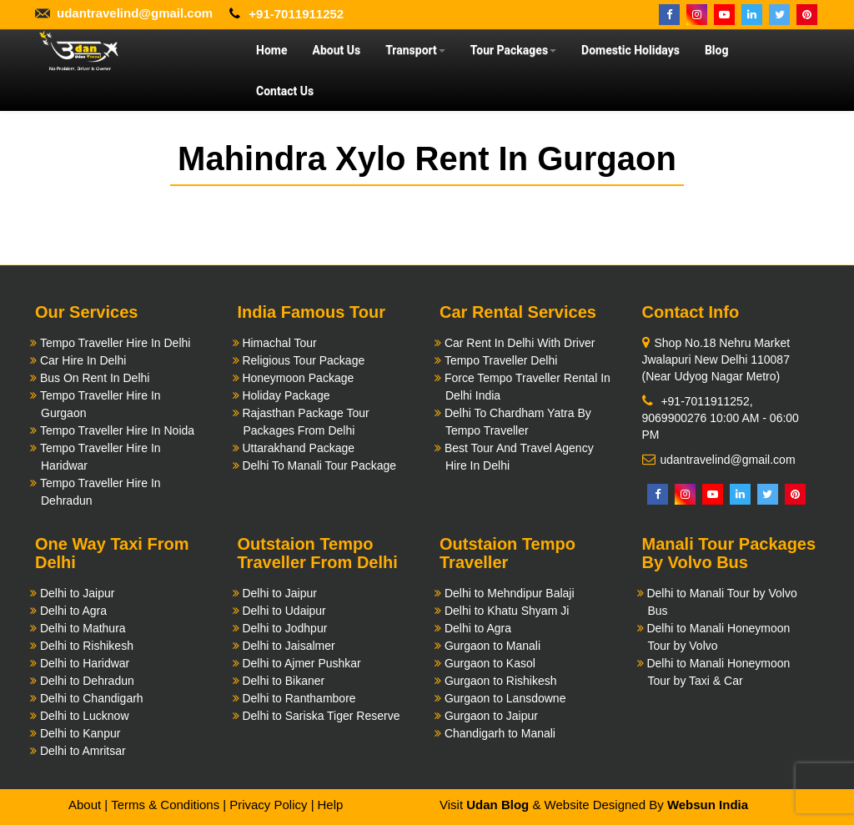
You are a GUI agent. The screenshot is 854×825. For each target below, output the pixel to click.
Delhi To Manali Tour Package (319, 465)
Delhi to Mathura (83, 628)
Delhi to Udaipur (283, 610)
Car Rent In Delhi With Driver (520, 343)
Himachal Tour (279, 343)
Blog (717, 50)
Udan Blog (497, 804)
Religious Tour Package (303, 360)
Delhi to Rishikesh (86, 645)
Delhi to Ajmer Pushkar (301, 663)
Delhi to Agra (73, 610)
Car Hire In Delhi (83, 360)
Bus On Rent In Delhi (95, 378)
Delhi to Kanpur (80, 733)
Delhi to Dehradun (87, 680)
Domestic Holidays (630, 50)
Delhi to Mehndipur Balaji (510, 593)
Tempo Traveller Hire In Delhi (115, 343)
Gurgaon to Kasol (490, 663)
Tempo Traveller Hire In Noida (117, 430)
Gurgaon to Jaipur (491, 715)
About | (88, 804)
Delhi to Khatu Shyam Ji (507, 610)
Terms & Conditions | (168, 804)
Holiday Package (285, 395)
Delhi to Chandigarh (91, 698)
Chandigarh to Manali (500, 733)
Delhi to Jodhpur (284, 628)
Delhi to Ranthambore (298, 698)
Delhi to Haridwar (84, 663)
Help (330, 804)
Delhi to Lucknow (84, 715)
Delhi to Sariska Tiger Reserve (320, 715)
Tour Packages (513, 50)
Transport (415, 50)
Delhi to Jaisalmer (288, 645)
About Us (336, 50)
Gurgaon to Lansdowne (505, 698)
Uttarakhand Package (298, 448)
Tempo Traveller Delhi (501, 360)
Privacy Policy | (271, 804)
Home (271, 50)
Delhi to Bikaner (283, 680)
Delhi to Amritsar (83, 750)
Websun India (707, 804)
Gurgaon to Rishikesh (501, 680)
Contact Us (285, 91)
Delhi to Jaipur (77, 593)
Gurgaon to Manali (492, 645)
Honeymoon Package (298, 378)
